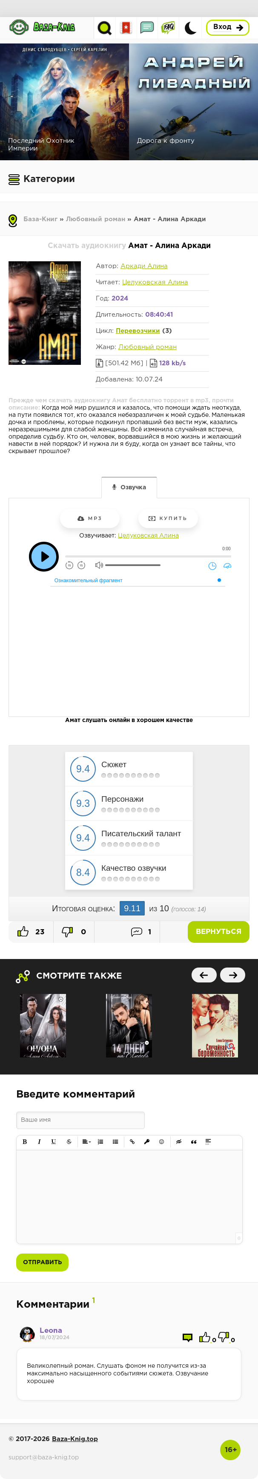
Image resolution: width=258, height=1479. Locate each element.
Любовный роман (95, 219)
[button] (25, 1142)
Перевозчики (138, 331)
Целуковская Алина (155, 282)
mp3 (90, 518)
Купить (168, 518)
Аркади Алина (144, 266)
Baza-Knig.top (75, 1439)
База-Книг (40, 219)
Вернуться (219, 932)
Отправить (42, 1262)
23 (31, 931)
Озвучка (133, 487)
